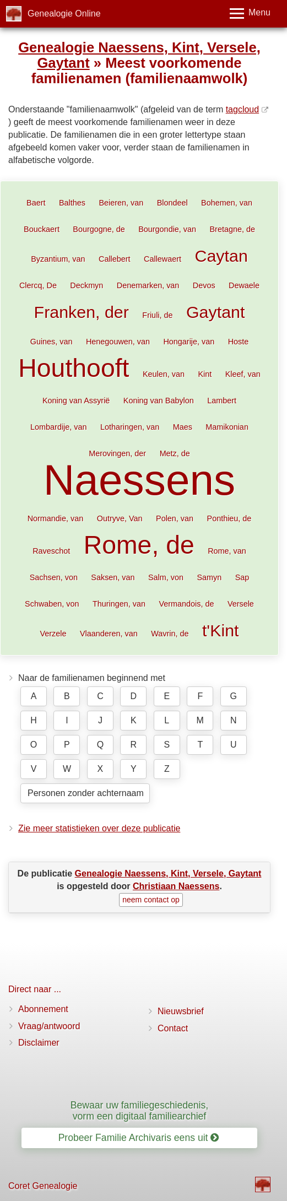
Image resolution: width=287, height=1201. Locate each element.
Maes (182, 427)
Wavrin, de (169, 633)
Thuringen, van (119, 603)
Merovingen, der (117, 453)
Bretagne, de (231, 229)
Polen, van (174, 518)
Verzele (53, 633)
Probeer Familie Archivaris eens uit (138, 1137)
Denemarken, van (148, 285)
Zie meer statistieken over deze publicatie (99, 828)
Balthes (72, 202)
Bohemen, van (226, 202)
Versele (241, 603)
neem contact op (151, 899)
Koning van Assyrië (76, 400)
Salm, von (165, 577)
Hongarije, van (188, 341)
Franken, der (81, 311)
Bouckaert (41, 229)
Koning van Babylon (158, 400)
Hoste (238, 341)
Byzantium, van (58, 259)
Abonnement (43, 1009)
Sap (242, 577)
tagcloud (242, 109)
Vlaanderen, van (109, 633)
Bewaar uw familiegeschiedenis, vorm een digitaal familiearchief (139, 1110)
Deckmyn (86, 285)
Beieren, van (121, 202)
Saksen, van (112, 577)
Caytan (221, 255)
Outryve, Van (120, 518)
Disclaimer (38, 1042)
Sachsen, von (54, 577)
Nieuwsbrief (181, 1011)
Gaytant (215, 311)
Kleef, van (243, 374)
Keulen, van (164, 374)
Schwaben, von (52, 603)
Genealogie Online (64, 13)
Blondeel (172, 202)
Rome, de (139, 545)
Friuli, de (157, 315)
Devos (204, 285)
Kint (205, 374)
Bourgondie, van (167, 229)
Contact (173, 1028)
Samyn (209, 577)
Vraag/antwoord (49, 1026)
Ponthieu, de (229, 518)
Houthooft (73, 368)
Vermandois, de (186, 603)
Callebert (115, 259)
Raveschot (51, 551)
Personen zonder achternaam (86, 793)
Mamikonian (226, 427)
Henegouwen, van (118, 341)
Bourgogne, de (98, 229)
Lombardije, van (58, 427)
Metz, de (175, 453)
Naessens (140, 480)
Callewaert (162, 259)
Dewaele (244, 285)
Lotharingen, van (129, 427)
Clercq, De (38, 285)
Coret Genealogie (42, 1186)
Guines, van (51, 341)
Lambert (221, 400)
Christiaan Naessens (176, 886)
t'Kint (220, 630)
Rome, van (227, 551)
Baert (35, 202)
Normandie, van (56, 518)
